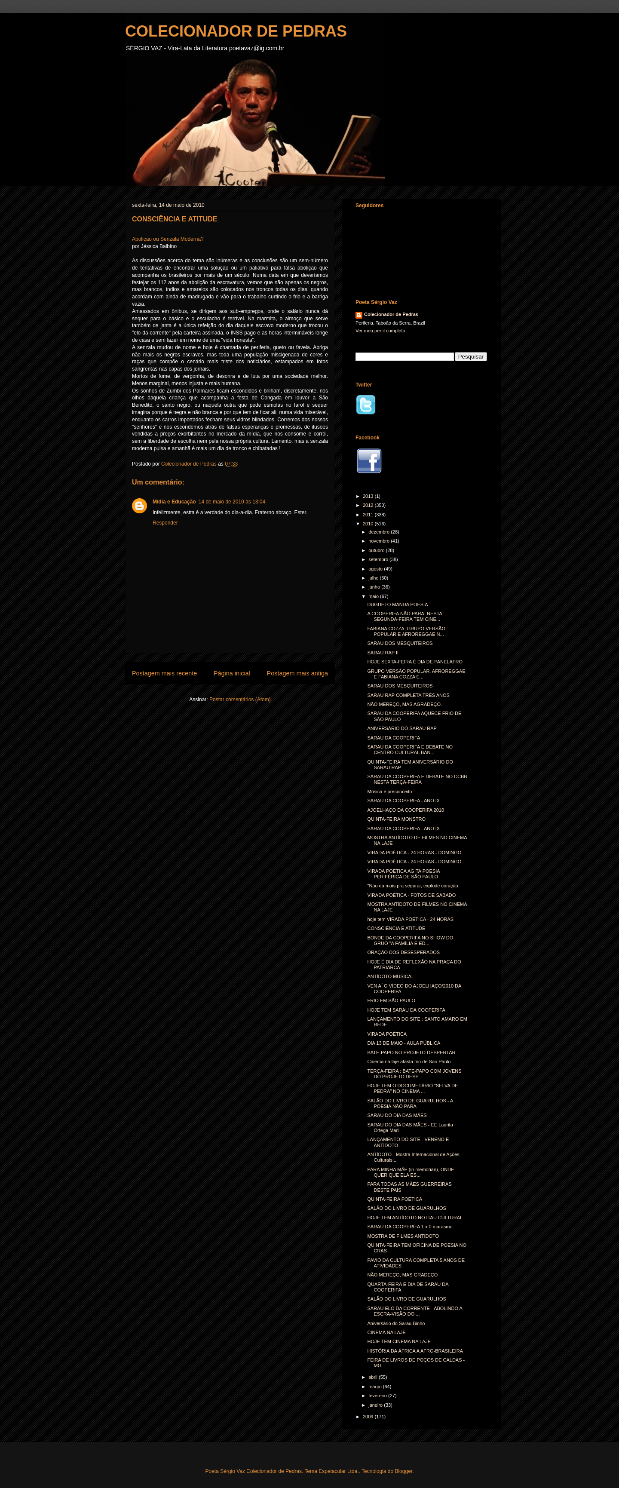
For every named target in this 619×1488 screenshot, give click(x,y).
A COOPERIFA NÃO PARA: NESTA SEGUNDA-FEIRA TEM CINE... (404, 616)
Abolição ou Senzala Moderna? (168, 239)
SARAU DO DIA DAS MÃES (396, 1115)
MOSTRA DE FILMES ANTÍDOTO (403, 1236)
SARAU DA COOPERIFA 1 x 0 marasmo (409, 1226)
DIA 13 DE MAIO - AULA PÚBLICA (403, 1043)
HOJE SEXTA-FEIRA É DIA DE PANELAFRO (414, 661)
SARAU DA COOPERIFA (393, 737)
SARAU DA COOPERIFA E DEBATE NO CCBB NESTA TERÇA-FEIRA (417, 779)
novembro (379, 540)
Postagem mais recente (164, 673)
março (375, 1386)
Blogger (403, 1471)
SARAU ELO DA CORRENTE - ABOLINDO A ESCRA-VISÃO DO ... (414, 1311)
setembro (378, 559)
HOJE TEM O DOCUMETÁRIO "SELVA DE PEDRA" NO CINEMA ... (412, 1088)
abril (373, 1377)
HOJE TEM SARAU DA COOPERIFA (406, 1009)
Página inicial (232, 673)
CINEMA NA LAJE (386, 1332)
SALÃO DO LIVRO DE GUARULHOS (406, 1208)
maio (374, 596)
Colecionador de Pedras (391, 314)
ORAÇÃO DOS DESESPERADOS (403, 952)
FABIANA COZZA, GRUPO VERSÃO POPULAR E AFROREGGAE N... (406, 631)
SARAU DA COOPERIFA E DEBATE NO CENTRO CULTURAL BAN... (409, 749)
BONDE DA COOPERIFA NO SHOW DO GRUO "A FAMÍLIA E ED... (410, 940)
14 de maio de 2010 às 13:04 (232, 502)
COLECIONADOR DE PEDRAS (236, 31)
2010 (369, 523)
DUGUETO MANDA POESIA (397, 604)
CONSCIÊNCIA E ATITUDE (396, 928)
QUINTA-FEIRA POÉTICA (394, 1199)
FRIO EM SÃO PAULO (391, 1000)
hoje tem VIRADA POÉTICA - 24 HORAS (410, 919)
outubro (377, 550)
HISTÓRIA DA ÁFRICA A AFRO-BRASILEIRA (415, 1350)
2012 (369, 505)
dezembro (379, 531)
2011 (369, 514)
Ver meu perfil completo (380, 330)
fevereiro (378, 1395)
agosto (376, 568)
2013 (369, 496)
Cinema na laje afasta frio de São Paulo (408, 1061)
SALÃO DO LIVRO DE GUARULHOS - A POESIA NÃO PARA (410, 1103)
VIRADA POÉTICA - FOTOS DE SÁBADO (411, 895)
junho (374, 586)
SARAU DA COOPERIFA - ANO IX (403, 800)
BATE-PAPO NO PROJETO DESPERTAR (411, 1052)
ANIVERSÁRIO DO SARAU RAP (401, 728)
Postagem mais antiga (297, 673)
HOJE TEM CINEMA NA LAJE (399, 1341)
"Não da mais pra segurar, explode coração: (413, 885)
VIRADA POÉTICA (387, 1034)
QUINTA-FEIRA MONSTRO (396, 819)
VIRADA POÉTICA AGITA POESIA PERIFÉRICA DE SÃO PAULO (403, 873)
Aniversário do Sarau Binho (396, 1323)
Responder (165, 523)
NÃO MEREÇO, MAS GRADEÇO (402, 1274)
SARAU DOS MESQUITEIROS (399, 643)
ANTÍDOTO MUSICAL (390, 976)
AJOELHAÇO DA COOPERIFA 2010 (405, 810)
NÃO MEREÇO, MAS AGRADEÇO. (404, 704)
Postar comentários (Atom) (240, 699)
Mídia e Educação (174, 502)
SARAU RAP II (382, 652)
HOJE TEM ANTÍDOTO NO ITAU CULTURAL (415, 1217)
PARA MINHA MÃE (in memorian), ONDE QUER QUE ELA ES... (410, 1172)
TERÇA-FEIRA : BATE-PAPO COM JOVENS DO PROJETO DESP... (414, 1073)
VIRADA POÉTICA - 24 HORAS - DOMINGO (414, 852)
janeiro (376, 1405)
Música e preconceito (389, 791)
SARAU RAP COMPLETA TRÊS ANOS (408, 695)
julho (374, 577)
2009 (369, 1416)
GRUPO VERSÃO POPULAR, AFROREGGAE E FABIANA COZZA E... (416, 674)
